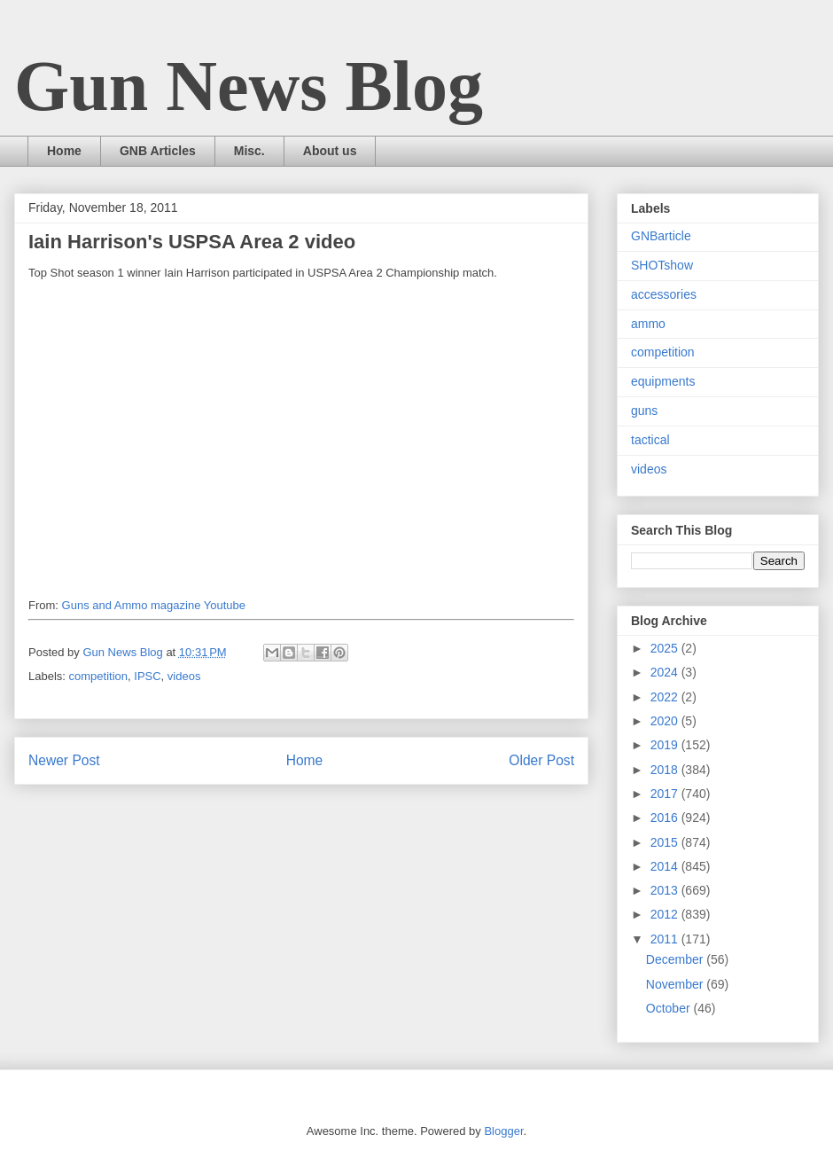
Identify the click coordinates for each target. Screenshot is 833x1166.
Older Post (541, 760)
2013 (665, 890)
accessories (664, 294)
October (670, 1008)
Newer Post (64, 760)
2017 (665, 793)
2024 (665, 672)
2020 (665, 721)
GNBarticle (661, 236)
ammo (648, 324)
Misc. (249, 151)
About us (330, 151)
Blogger (503, 1131)
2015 (665, 842)
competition (98, 676)
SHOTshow (662, 265)
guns (644, 410)
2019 (665, 745)
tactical (650, 440)
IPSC (147, 676)
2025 (665, 648)
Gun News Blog (248, 86)
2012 (665, 914)
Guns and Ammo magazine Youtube (153, 605)
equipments (663, 381)
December (676, 959)
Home (64, 151)
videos (184, 676)
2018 (665, 770)
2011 (665, 939)
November (676, 984)
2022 (665, 697)
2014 (665, 866)
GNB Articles (158, 151)
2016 (665, 817)
